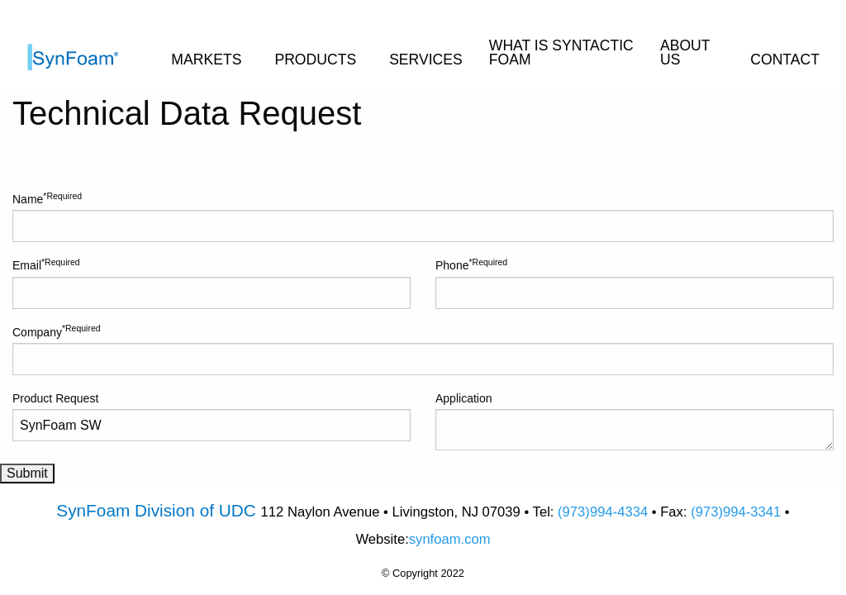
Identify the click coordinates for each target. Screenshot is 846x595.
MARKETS (206, 59)
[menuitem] (85, 45)
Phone (634, 282)
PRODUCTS (315, 59)
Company (423, 348)
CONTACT (785, 59)
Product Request (211, 416)
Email (211, 282)
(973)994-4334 (603, 512)
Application (634, 421)
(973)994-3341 (736, 512)
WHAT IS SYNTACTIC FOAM (561, 53)
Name (423, 216)
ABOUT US (685, 53)
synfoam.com (450, 539)
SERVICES (426, 59)
